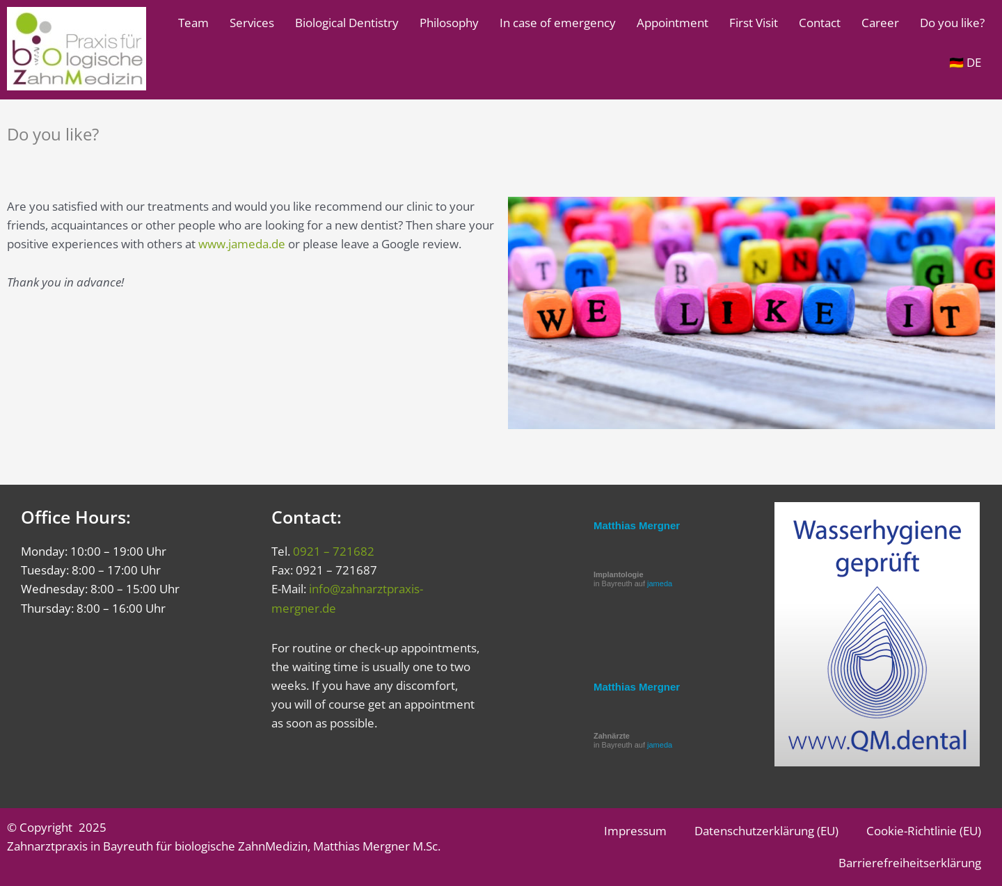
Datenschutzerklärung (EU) (766, 831)
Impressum (635, 831)
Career (880, 23)
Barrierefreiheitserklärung (909, 863)
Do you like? (952, 23)
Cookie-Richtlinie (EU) (923, 831)
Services (252, 23)
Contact (820, 23)
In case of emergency (558, 23)
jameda (659, 583)
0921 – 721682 (333, 551)
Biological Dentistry (347, 23)
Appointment (672, 23)
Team (193, 23)
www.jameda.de (241, 244)
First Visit (753, 23)
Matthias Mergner (637, 525)
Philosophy (449, 23)
